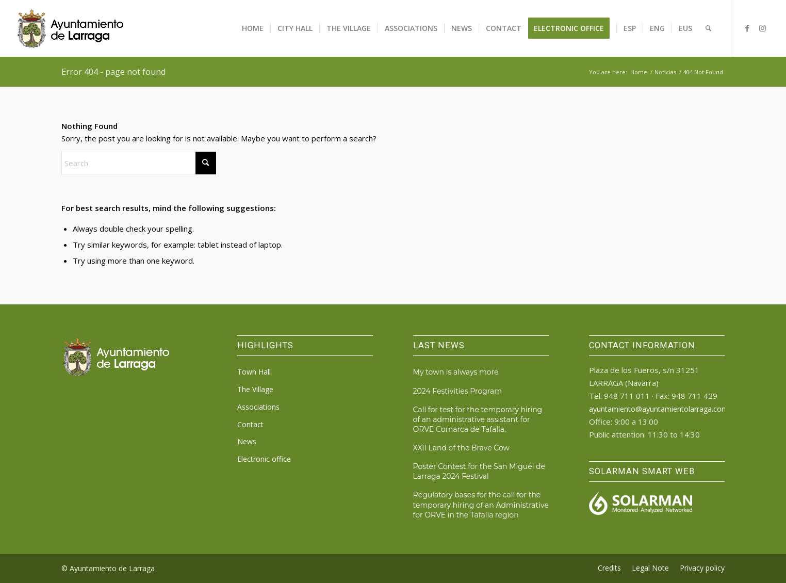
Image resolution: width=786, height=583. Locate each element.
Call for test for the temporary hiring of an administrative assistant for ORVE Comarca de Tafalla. (478, 419)
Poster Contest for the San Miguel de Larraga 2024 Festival (479, 471)
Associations (258, 407)
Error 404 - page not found (113, 71)
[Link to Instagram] (763, 28)
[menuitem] (252, 28)
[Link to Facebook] (747, 28)
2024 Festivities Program (457, 391)
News (246, 441)
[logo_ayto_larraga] (70, 28)
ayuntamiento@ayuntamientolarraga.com (658, 409)
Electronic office (264, 459)
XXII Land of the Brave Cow (461, 447)
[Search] (708, 28)
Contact (250, 424)
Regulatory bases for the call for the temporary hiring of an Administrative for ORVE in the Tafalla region (481, 504)
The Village (255, 389)
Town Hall (254, 372)
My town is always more (456, 372)
